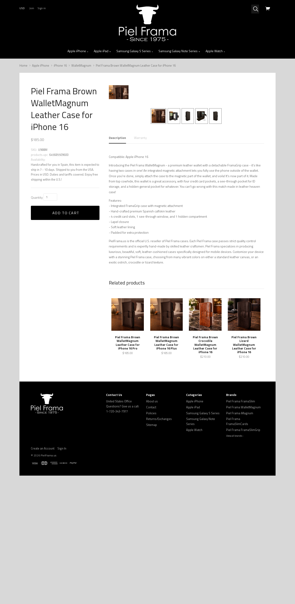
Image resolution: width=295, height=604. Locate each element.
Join (31, 8)
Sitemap (151, 544)
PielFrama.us (48, 574)
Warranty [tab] (140, 257)
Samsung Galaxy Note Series (179, 51)
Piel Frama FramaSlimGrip (243, 549)
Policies (151, 532)
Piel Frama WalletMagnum (243, 526)
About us (152, 520)
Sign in (42, 8)
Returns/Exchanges (159, 538)
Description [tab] (117, 257)
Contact (151, 526)
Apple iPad (102, 51)
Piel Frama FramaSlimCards (237, 540)
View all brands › (234, 555)
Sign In (61, 567)
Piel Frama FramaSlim (240, 520)
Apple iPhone (78, 51)
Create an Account (42, 567)
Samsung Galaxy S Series (134, 51)
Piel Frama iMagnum (239, 532)
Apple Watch (215, 51)
